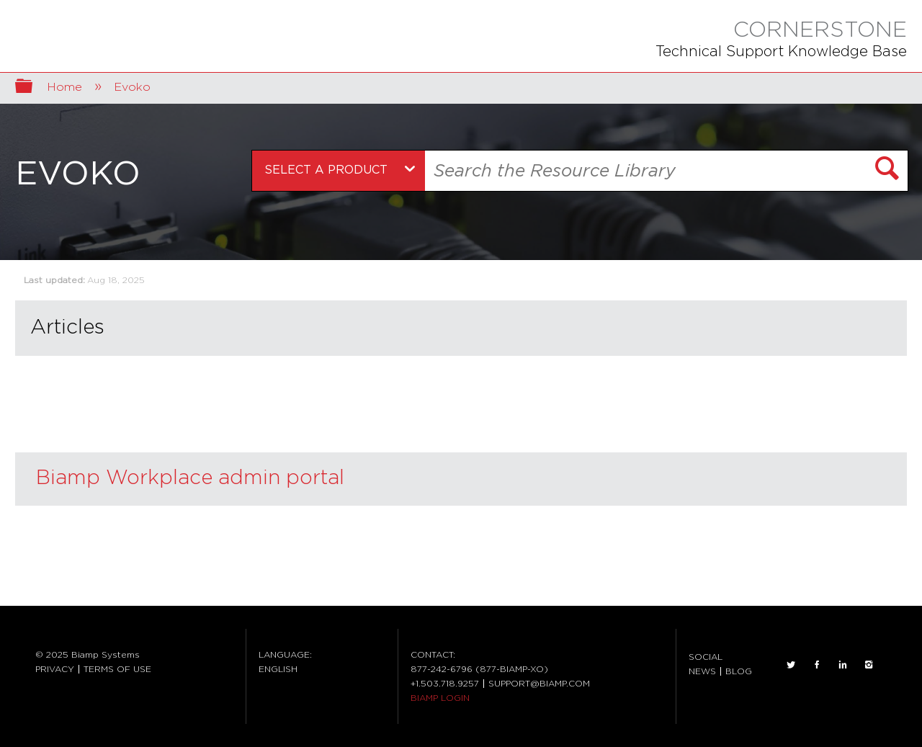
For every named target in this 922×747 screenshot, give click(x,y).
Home (66, 87)
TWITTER (791, 664)
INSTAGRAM (868, 664)
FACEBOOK (817, 664)
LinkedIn (842, 664)
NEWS (702, 671)
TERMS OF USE (117, 669)
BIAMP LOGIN (440, 698)
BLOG (738, 671)
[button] (887, 171)
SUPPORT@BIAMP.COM (539, 683)
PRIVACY (54, 669)
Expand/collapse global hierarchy (33, 88)
